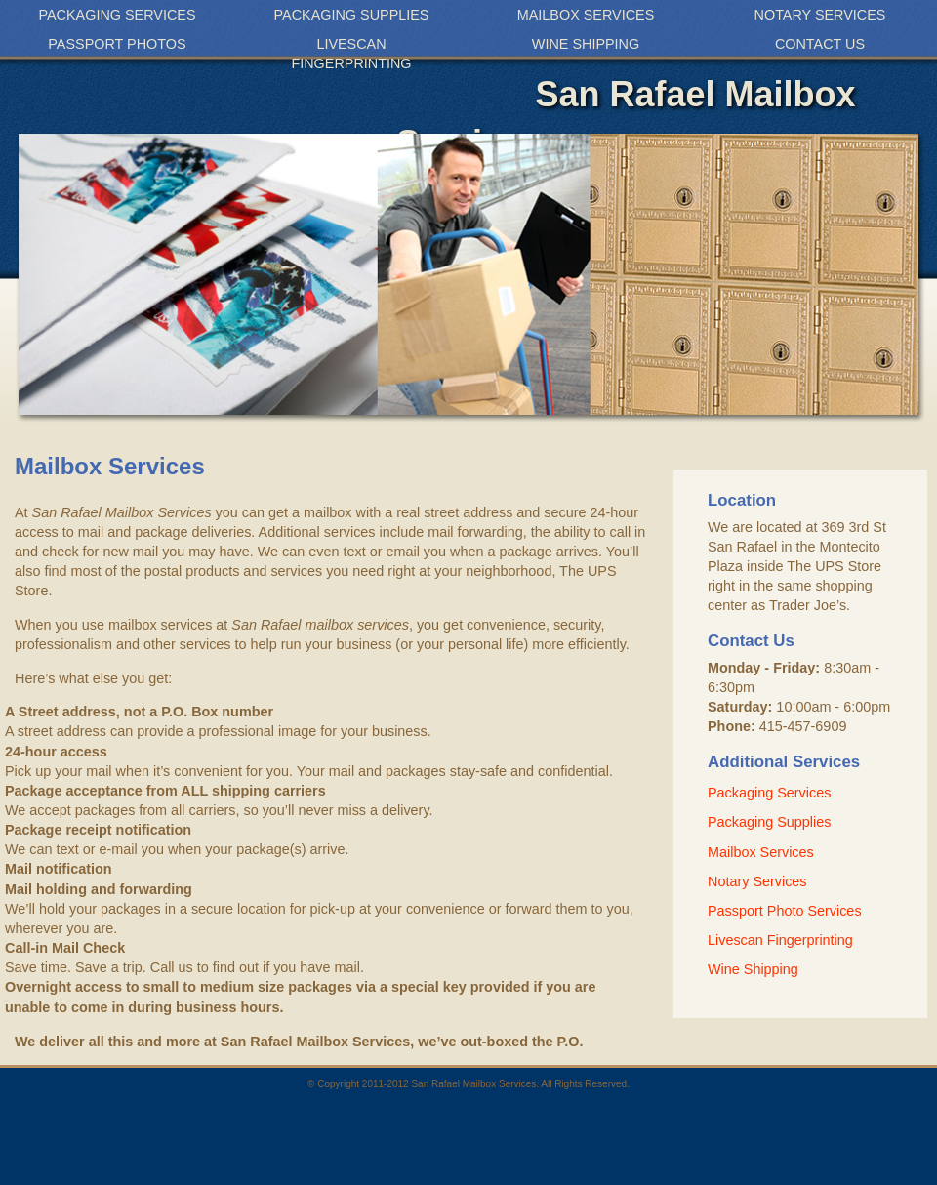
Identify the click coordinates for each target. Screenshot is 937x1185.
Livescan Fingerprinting (351, 53)
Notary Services (820, 14)
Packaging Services (116, 14)
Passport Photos (116, 44)
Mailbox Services (586, 14)
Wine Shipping (585, 44)
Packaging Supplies (351, 14)
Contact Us (820, 44)
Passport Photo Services (785, 911)
